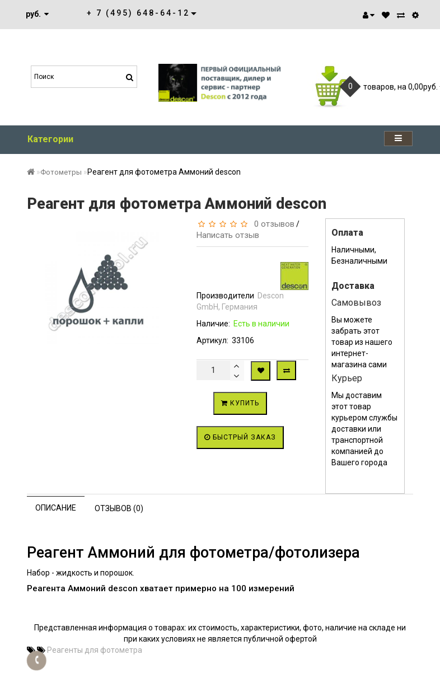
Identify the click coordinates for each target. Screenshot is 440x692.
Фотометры (61, 172)
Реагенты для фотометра (94, 650)
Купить (240, 403)
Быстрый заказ (240, 437)
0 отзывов (272, 224)
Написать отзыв (227, 235)
